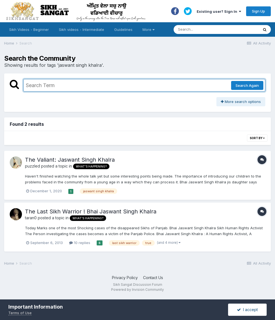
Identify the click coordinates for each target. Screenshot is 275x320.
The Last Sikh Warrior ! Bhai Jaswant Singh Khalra (90, 211)
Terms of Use (20, 313)
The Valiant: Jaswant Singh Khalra (70, 159)
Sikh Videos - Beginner (29, 29)
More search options (241, 101)
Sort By (257, 138)
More (148, 29)
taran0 (31, 217)
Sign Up (258, 11)
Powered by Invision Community (137, 289)
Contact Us (153, 277)
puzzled (32, 166)
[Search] (211, 29)
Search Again (247, 85)
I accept (247, 309)
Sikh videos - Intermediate (81, 29)
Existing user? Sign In (219, 11)
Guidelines (123, 29)
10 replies (79, 242)
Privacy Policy (125, 277)
